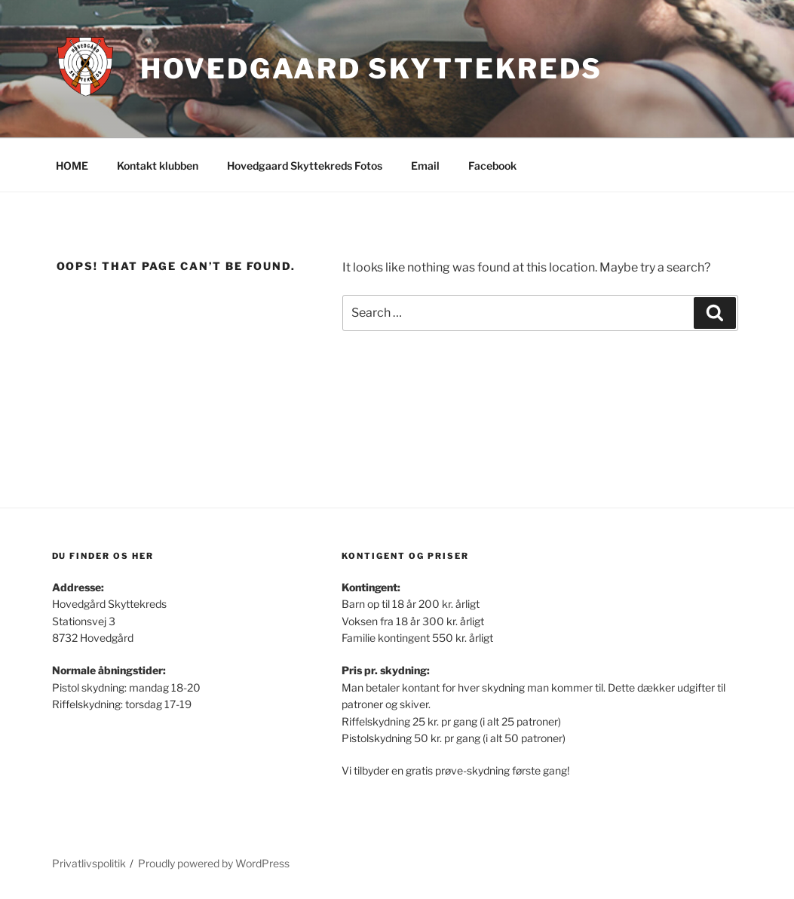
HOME (72, 165)
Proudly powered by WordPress (214, 863)
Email (425, 165)
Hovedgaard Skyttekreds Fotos (304, 165)
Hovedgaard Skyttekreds (371, 68)
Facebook (492, 165)
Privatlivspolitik (89, 863)
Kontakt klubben (157, 165)
